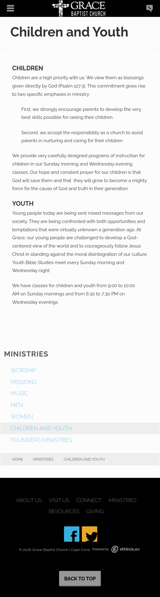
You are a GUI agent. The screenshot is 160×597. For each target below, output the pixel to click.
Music (19, 393)
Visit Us (59, 500)
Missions (23, 382)
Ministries (43, 459)
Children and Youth (41, 428)
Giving (95, 511)
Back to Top (80, 579)
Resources (64, 511)
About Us (29, 500)
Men (16, 405)
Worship (23, 370)
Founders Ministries (41, 440)
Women (21, 416)
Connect (89, 500)
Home (17, 459)
